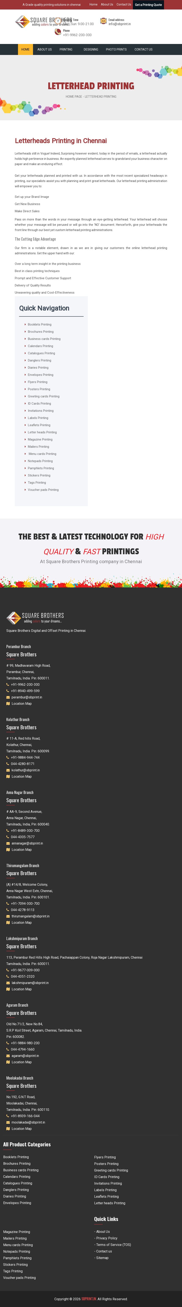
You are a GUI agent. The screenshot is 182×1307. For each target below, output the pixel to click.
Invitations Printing (41, 411)
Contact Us (124, 4)
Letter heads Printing (42, 432)
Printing (67, 49)
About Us (107, 4)
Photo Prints (116, 49)
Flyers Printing (37, 382)
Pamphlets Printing (41, 468)
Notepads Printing (40, 461)
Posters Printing (39, 389)
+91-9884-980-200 (25, 1043)
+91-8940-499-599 (25, 691)
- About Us (102, 1232)
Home (94, 4)
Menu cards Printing (42, 454)
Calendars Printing (40, 346)
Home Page (74, 96)
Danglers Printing (39, 360)
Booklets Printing (39, 324)
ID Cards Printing (39, 403)
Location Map (22, 704)
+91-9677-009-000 (25, 970)
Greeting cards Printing (43, 396)
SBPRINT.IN (88, 1298)
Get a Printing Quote (148, 5)
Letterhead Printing (100, 96)
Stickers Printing (39, 475)
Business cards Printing (44, 339)
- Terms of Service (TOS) (112, 1245)
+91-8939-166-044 (25, 1116)
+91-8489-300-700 (25, 831)
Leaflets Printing (39, 425)
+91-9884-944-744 (25, 757)
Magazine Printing (40, 439)
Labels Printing (38, 418)
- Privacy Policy (105, 1238)
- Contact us (103, 1251)
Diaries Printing (38, 368)
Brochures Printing (41, 332)
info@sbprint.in (120, 24)
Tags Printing (37, 482)
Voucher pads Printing (43, 490)
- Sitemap (101, 1258)
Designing (91, 49)
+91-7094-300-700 (25, 904)
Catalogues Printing (41, 353)
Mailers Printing (38, 447)
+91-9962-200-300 (25, 685)
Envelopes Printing (40, 375)
